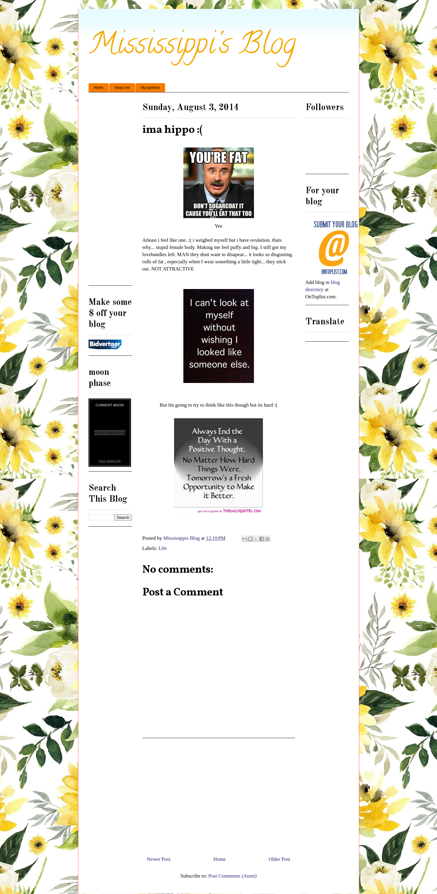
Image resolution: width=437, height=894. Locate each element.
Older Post (279, 859)
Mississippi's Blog (192, 47)
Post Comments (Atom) (232, 876)
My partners (150, 88)
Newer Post (158, 859)
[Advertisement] (219, 794)
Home (98, 88)
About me (122, 88)
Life (163, 548)
